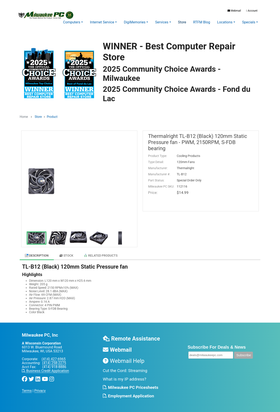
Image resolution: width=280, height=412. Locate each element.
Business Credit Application (45, 369)
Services (161, 22)
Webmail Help (123, 358)
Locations (225, 22)
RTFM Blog (201, 22)
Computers (71, 22)
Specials (248, 22)
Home (24, 116)
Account (251, 10)
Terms (27, 388)
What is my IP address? (124, 376)
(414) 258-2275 (54, 361)
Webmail (234, 10)
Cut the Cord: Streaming (125, 368)
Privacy (40, 388)
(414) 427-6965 (53, 357)
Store (182, 22)
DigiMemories (134, 22)
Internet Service (102, 22)
